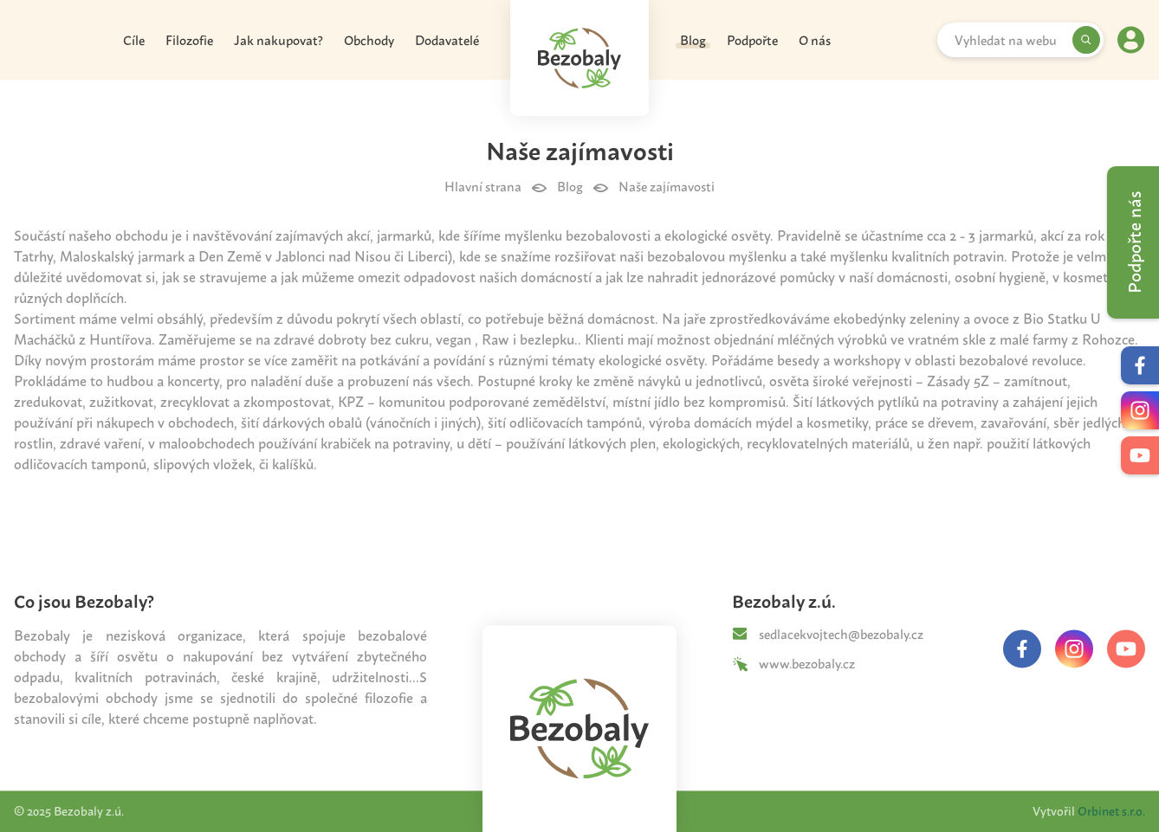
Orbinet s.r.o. (1111, 811)
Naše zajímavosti (666, 193)
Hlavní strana (482, 193)
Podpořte (752, 43)
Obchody (369, 43)
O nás (815, 43)
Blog (693, 43)
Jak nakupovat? (278, 43)
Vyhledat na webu (1006, 43)
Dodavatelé (447, 43)
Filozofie (189, 43)
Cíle (134, 43)
